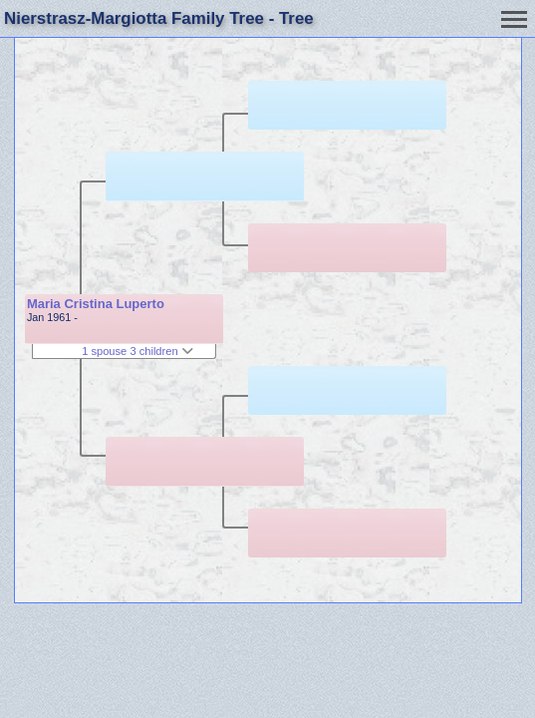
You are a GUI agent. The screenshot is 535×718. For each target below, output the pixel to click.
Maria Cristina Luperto (95, 303)
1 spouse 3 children (137, 351)
